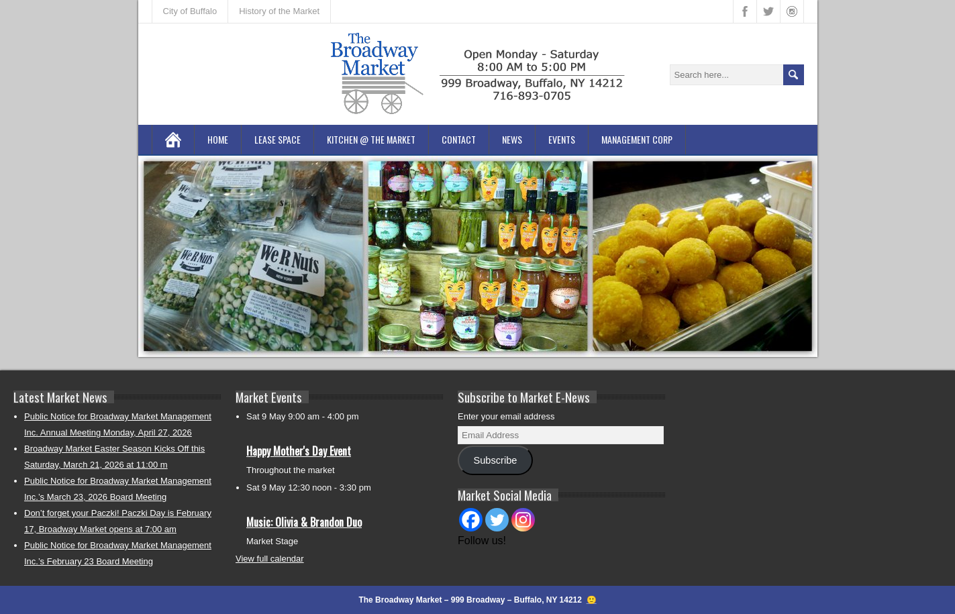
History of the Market (279, 11)
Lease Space (277, 139)
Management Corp (636, 139)
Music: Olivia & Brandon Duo (304, 522)
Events (561, 139)
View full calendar (270, 559)
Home (217, 139)
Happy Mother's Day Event (298, 451)
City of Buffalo (190, 11)
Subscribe (495, 460)
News (512, 139)
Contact (459, 139)
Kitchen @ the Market (371, 139)
